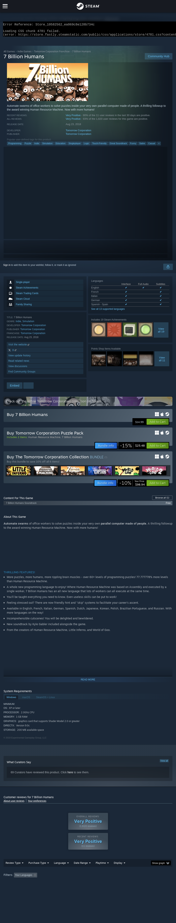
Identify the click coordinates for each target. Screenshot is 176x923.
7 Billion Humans (72, 439)
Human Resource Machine (44, 439)
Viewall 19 (161, 332)
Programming (14, 146)
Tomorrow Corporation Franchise (52, 53)
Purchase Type (37, 870)
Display (118, 870)
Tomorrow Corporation (78, 132)
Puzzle (28, 146)
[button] (157, 424)
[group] (88, 883)
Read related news (18, 363)
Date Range (81, 870)
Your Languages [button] (23, 883)
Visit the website (19, 346)
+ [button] (158, 146)
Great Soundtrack (118, 146)
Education (60, 146)
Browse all (162, 500)
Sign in (7, 267)
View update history (19, 357)
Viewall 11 (162, 361)
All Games (9, 53)
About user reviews (14, 803)
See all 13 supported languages (108, 311)
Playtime (101, 870)
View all (164, 763)
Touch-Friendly (99, 146)
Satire (142, 146)
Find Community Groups (21, 373)
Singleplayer (75, 146)
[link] (132, 448)
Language (60, 870)
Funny (133, 146)
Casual (151, 146)
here (70, 774)
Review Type (13, 870)
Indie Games (24, 53)
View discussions (17, 368)
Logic (86, 146)
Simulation (47, 146)
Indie (36, 146)
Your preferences (37, 803)
